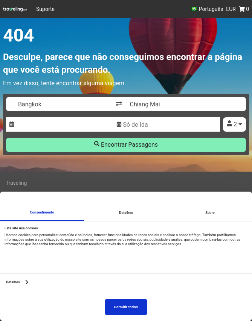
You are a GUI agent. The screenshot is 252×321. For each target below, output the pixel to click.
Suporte (45, 9)
